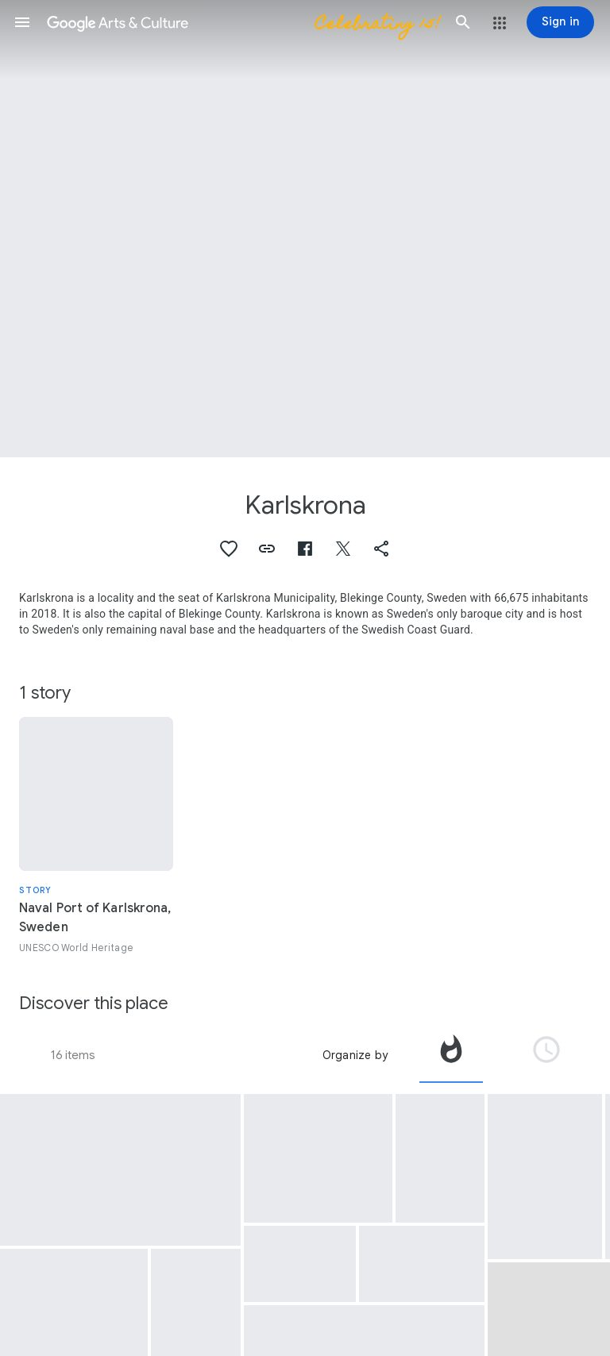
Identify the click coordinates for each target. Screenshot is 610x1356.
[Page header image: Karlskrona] (305, 228)
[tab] (451, 1055)
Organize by (355, 1055)
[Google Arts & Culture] (242, 22)
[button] (22, 22)
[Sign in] (560, 22)
